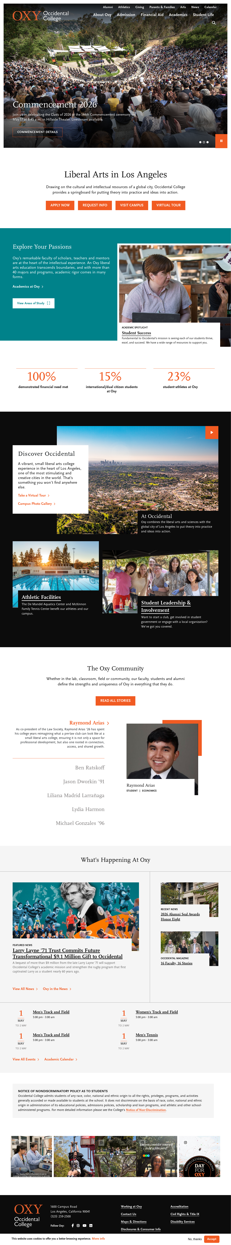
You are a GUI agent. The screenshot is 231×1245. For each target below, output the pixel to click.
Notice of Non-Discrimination (146, 1110)
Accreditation (179, 1206)
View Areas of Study (31, 303)
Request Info (95, 205)
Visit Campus (131, 205)
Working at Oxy (131, 1206)
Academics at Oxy (26, 287)
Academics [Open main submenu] (178, 15)
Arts (183, 7)
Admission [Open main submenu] (126, 15)
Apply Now (60, 205)
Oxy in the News (55, 989)
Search (213, 22)
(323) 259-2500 (61, 1216)
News (195, 7)
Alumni (108, 7)
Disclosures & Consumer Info (141, 1229)
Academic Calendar (59, 1059)
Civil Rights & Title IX (185, 1214)
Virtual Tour (168, 205)
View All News (23, 989)
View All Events (24, 1059)
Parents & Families (162, 7)
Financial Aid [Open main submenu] (152, 15)
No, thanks (195, 1239)
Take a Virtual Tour (32, 495)
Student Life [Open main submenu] (203, 15)
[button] (12, 77)
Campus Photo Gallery (35, 504)
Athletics (124, 7)
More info (98, 1238)
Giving (139, 7)
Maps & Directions (134, 1222)
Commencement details (37, 132)
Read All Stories (115, 701)
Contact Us (128, 1214)
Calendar (210, 7)
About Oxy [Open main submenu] (102, 15)
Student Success (136, 333)
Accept (211, 1239)
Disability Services (183, 1222)
